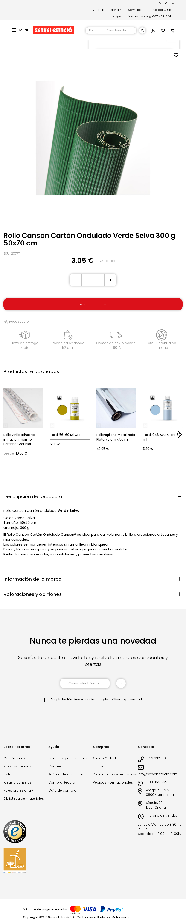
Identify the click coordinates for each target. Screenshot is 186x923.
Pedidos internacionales (113, 782)
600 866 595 (157, 782)
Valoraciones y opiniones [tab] (32, 594)
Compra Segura (61, 782)
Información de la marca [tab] (32, 579)
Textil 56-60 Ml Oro (65, 434)
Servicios (135, 10)
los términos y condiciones (82, 699)
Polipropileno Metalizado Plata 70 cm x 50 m (115, 437)
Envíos (98, 766)
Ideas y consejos (17, 782)
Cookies (55, 766)
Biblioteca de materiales (23, 798)
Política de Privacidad (66, 774)
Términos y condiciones (68, 758)
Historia (9, 774)
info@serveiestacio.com (158, 774)
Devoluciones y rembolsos (115, 774)
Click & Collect (104, 758)
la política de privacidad (123, 699)
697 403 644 (160, 16)
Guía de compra (62, 790)
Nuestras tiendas (17, 766)
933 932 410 (156, 758)
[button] (166, 3)
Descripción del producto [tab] (32, 496)
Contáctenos (14, 758)
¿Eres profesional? (107, 10)
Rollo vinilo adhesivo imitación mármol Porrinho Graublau (19, 439)
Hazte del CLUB (159, 10)
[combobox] (111, 30)
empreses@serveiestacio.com (124, 16)
